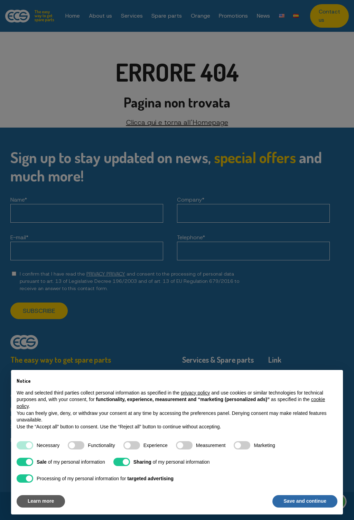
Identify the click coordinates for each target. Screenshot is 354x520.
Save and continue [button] (304, 501)
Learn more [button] (41, 501)
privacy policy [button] (195, 393)
